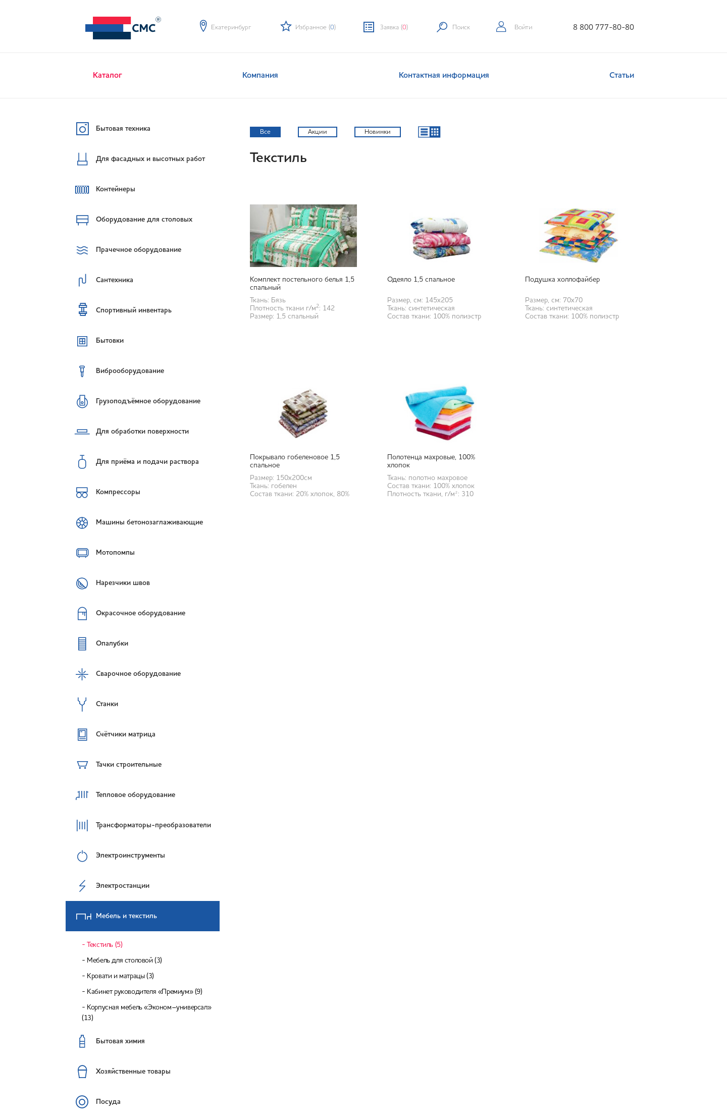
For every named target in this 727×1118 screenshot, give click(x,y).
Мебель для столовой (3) (124, 960)
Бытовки (95, 341)
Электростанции (107, 886)
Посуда (93, 1102)
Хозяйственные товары (118, 1071)
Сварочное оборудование (123, 674)
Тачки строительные (114, 765)
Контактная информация (444, 76)
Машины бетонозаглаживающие (134, 522)
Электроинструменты (115, 855)
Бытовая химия (105, 1041)
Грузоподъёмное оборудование (133, 401)
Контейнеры (100, 189)
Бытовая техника (108, 129)
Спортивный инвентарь (119, 309)
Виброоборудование (115, 371)
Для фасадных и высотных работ (135, 159)
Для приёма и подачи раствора (132, 462)
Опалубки (97, 643)
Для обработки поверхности (127, 431)
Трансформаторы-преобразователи (138, 825)
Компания (260, 76)
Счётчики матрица (110, 734)
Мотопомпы (100, 553)
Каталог (107, 76)
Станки (92, 704)
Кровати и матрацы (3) (120, 976)
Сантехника (99, 280)
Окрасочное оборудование (125, 613)
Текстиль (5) (104, 944)
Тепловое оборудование (120, 795)
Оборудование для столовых (129, 219)
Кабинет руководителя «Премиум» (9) (144, 991)
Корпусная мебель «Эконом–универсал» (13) (146, 1013)
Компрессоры (103, 492)
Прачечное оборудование (123, 250)
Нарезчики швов (108, 583)
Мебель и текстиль (112, 916)
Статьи (621, 76)
